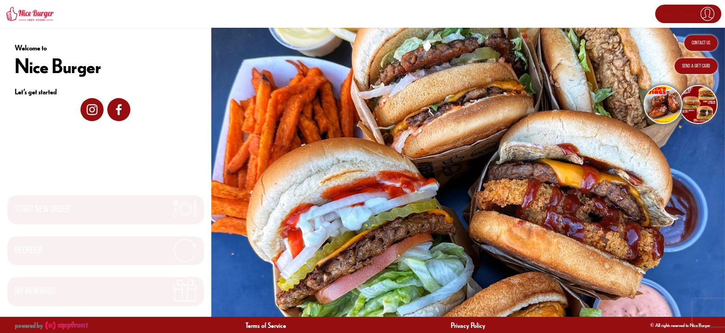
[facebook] (118, 109)
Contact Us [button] (701, 43)
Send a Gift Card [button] (696, 66)
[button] (688, 14)
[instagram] (92, 109)
